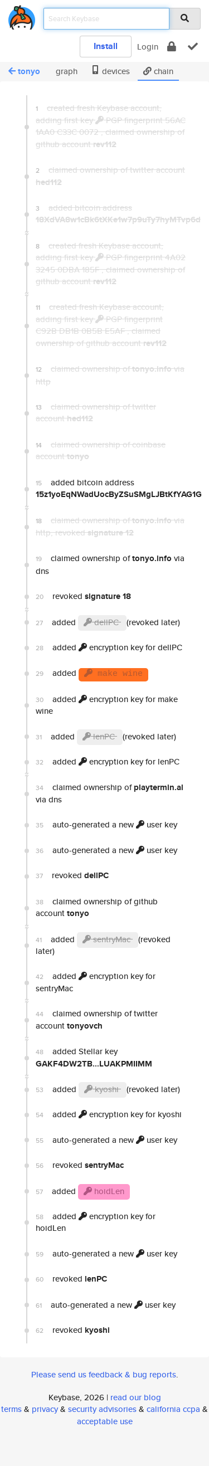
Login (147, 46)
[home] (21, 15)
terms (11, 1409)
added (92, 674)
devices (110, 71)
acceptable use (105, 1421)
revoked (83, 596)
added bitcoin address (114, 488)
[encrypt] (171, 46)
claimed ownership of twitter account (97, 1019)
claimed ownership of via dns (110, 564)
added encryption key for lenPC (107, 761)
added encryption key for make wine (107, 705)
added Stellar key (94, 1057)
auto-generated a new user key (106, 824)
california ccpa (173, 1409)
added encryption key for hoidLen (95, 1222)
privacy (45, 1409)
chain (158, 71)
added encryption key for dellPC (109, 647)
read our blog (135, 1397)
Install (106, 46)
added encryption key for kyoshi (109, 1114)
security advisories (102, 1409)
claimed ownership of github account (97, 907)
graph (65, 71)
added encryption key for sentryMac (95, 981)
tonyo (24, 71)
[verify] (193, 46)
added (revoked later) (108, 623)
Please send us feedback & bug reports (103, 1374)
